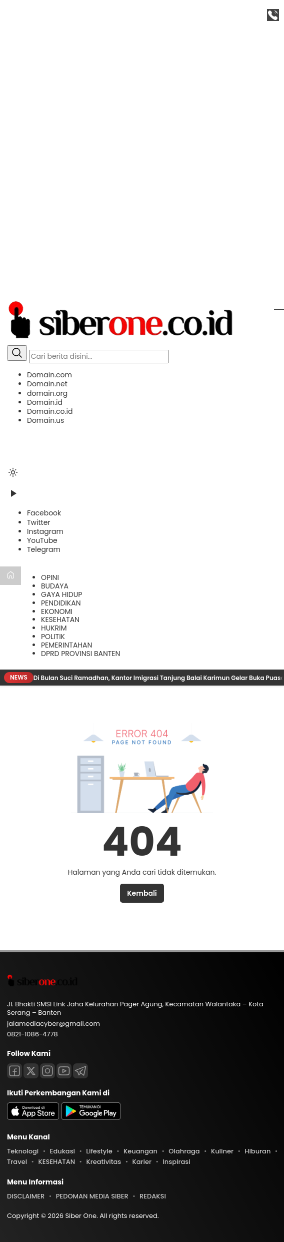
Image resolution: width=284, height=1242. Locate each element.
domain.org (47, 393)
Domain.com (49, 375)
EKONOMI (56, 611)
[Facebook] (44, 513)
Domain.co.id (49, 411)
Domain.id (44, 402)
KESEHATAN (60, 619)
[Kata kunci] (98, 356)
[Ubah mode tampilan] (13, 472)
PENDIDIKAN (60, 603)
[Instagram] (45, 531)
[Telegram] (43, 549)
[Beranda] (10, 575)
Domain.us (45, 420)
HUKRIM (54, 628)
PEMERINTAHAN (66, 645)
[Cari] (17, 353)
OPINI (50, 577)
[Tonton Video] (13, 497)
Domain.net (47, 384)
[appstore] (33, 1117)
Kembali (141, 893)
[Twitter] (38, 522)
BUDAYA (54, 586)
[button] (142, 397)
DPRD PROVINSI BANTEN (80, 654)
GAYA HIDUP (61, 594)
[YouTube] (42, 540)
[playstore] (91, 1117)
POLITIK (53, 637)
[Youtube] (64, 1070)
